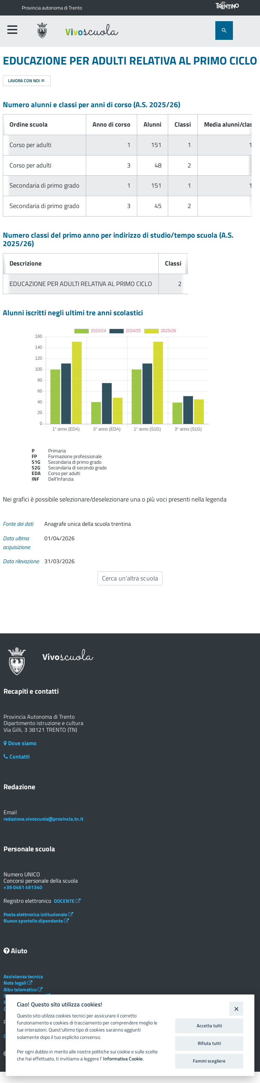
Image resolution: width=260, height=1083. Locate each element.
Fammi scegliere (209, 1060)
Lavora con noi (26, 80)
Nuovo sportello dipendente (36, 920)
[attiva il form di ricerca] (224, 30)
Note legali (18, 982)
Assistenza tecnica (23, 976)
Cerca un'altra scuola (130, 578)
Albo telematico (23, 989)
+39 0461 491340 (23, 887)
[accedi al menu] (12, 29)
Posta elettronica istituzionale (38, 914)
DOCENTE (67, 901)
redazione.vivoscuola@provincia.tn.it (43, 818)
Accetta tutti (209, 1025)
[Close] (236, 1008)
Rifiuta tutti (209, 1043)
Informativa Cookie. (123, 1058)
